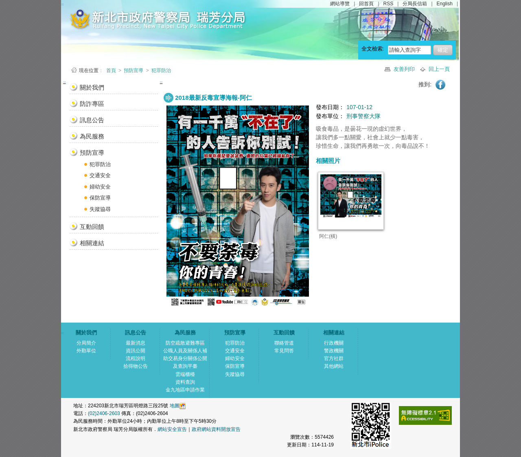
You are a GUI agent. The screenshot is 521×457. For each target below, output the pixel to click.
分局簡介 (86, 343)
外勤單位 (86, 351)
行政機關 (334, 343)
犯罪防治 (161, 70)
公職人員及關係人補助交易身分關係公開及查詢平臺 (185, 358)
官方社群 (334, 358)
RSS (388, 4)
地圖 (175, 406)
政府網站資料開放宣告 (216, 429)
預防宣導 (133, 70)
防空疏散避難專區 (185, 343)
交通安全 (100, 175)
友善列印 (405, 69)
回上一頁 (439, 69)
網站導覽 (340, 4)
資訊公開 (135, 351)
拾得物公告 (135, 366)
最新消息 (135, 343)
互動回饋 (92, 226)
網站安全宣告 (172, 429)
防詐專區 (92, 103)
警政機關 (334, 351)
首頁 (111, 70)
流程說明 (135, 358)
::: (64, 82)
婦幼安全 (100, 187)
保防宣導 (100, 198)
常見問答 (284, 351)
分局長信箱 (415, 4)
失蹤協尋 (100, 209)
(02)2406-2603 (104, 413)
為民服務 (92, 136)
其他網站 (334, 366)
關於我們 (92, 87)
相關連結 (92, 242)
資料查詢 (185, 382)
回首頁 (366, 4)
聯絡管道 (284, 343)
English (445, 4)
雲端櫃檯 (185, 374)
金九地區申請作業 (185, 390)
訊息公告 (92, 119)
